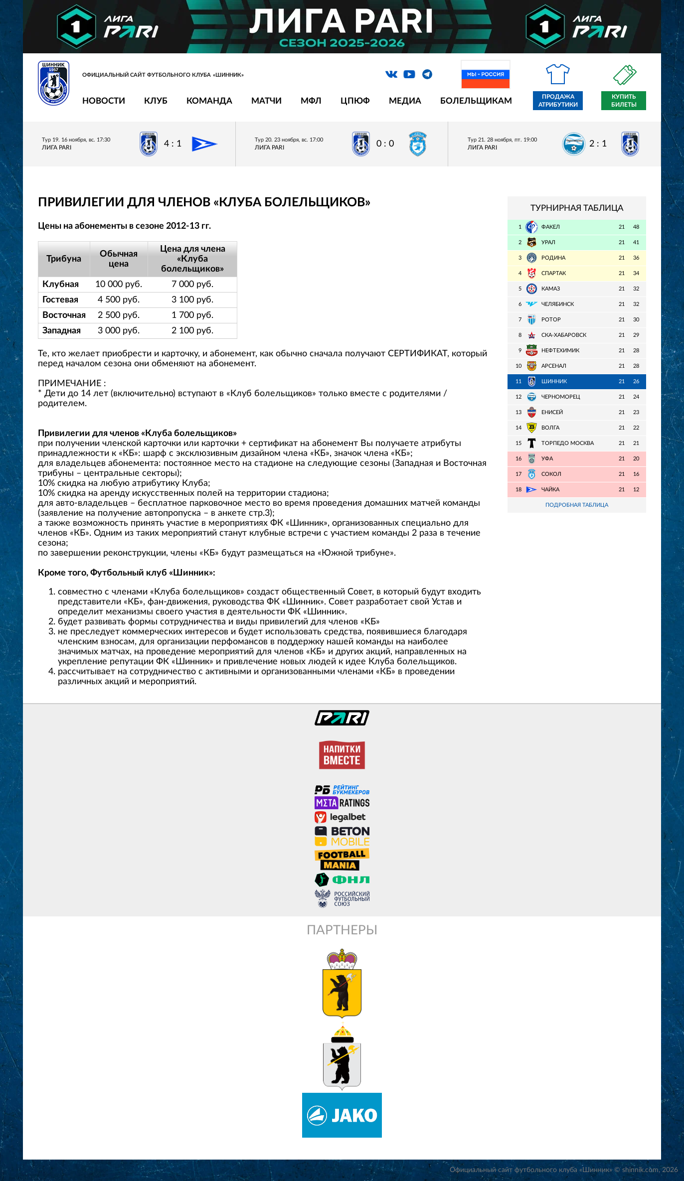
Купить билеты (624, 101)
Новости (103, 101)
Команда (209, 101)
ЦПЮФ (355, 101)
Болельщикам (476, 101)
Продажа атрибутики (558, 101)
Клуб (156, 101)
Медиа (405, 101)
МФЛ (311, 101)
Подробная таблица (576, 505)
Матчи (266, 101)
